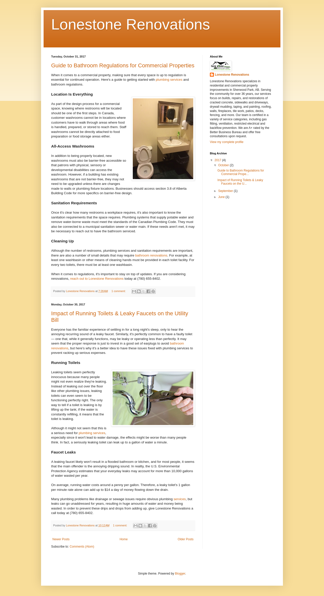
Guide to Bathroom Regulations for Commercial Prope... (240, 172)
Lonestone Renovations (130, 24)
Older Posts (185, 539)
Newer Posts (61, 539)
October (224, 165)
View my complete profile (226, 142)
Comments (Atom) (82, 546)
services (180, 499)
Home (124, 539)
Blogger (180, 573)
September (226, 191)
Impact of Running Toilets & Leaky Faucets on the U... (240, 181)
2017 (218, 160)
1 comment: (118, 291)
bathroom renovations (151, 255)
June (221, 197)
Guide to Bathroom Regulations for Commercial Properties (123, 65)
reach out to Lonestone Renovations (97, 278)
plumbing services (169, 79)
